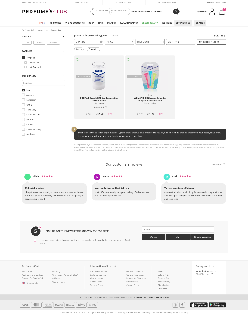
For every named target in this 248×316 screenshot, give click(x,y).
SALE (42, 22)
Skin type (181, 41)
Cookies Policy (132, 285)
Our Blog (56, 271)
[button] (35, 283)
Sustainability (96, 281)
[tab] (88, 42)
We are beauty (96, 278)
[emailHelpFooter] (178, 229)
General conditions (134, 271)
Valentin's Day (164, 275)
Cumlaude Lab (31, 114)
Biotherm (28, 134)
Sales (160, 271)
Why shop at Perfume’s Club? (65, 275)
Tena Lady (29, 109)
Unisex (39, 42)
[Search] (176, 11)
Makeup (111, 22)
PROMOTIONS (120, 11)
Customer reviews (98, 275)
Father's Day (163, 278)
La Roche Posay (31, 129)
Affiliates (56, 278)
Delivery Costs (96, 285)
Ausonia (28, 95)
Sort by (219, 35)
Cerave (27, 124)
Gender (43, 36)
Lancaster (29, 99)
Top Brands (43, 75)
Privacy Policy (132, 281)
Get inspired (183, 22)
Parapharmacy (129, 22)
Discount (150, 41)
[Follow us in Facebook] (182, 305)
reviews (124, 164)
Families (43, 50)
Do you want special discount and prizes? (124, 297)
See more (167, 22)
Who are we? (27, 271)
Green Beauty (150, 22)
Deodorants (31, 62)
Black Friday (163, 285)
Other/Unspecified (202, 236)
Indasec (28, 119)
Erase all (92, 49)
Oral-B (27, 104)
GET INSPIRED (101, 11)
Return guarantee (167, 2)
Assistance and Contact (34, 2)
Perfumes (55, 22)
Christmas (162, 288)
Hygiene (40, 30)
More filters (209, 41)
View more (218, 164)
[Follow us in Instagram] (175, 305)
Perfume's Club (28, 30)
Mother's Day (164, 281)
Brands (200, 22)
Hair (101, 22)
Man (27, 42)
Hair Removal (32, 67)
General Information (135, 275)
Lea (47, 30)
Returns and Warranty (136, 278)
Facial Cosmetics (75, 22)
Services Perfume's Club (32, 278)
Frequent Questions (98, 271)
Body (91, 22)
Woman (53, 42)
